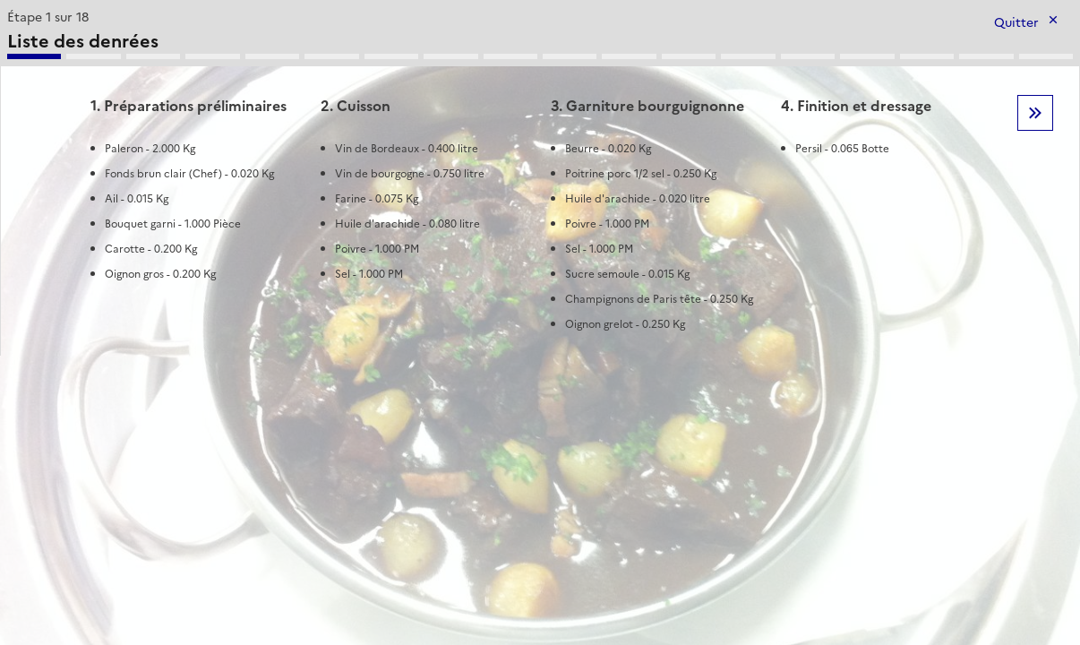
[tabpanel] (540, 180)
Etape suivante (1035, 113)
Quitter (1016, 22)
